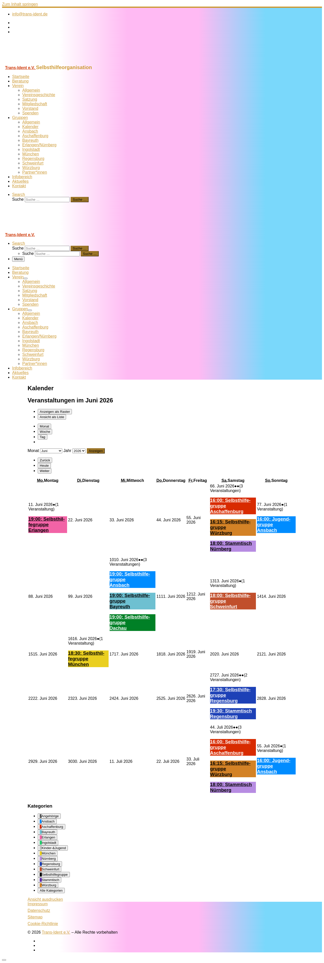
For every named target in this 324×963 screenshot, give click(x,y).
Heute (44, 465)
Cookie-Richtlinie (43, 923)
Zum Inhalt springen (20, 4)
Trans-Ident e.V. (56, 932)
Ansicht (45, 899)
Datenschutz (39, 910)
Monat (44, 426)
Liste (52, 417)
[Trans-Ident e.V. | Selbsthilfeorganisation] (33, 62)
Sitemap (35, 917)
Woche (45, 432)
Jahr (67, 450)
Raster (55, 412)
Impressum (38, 904)
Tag (42, 437)
